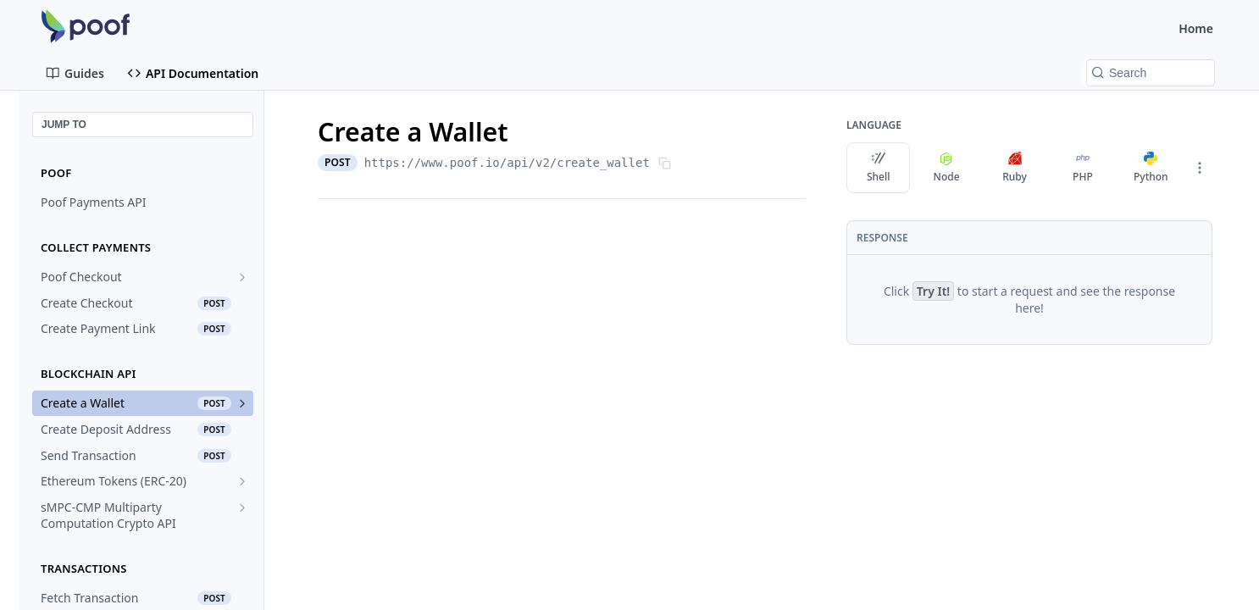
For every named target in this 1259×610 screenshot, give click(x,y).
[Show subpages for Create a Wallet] (242, 403)
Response (882, 237)
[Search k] (1150, 73)
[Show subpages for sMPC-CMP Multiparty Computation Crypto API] (242, 507)
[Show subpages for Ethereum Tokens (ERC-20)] (242, 481)
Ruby (1014, 168)
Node (947, 168)
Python (1151, 168)
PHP (1083, 168)
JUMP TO (64, 124)
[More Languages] (1199, 167)
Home (1196, 28)
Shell (878, 168)
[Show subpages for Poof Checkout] (242, 277)
